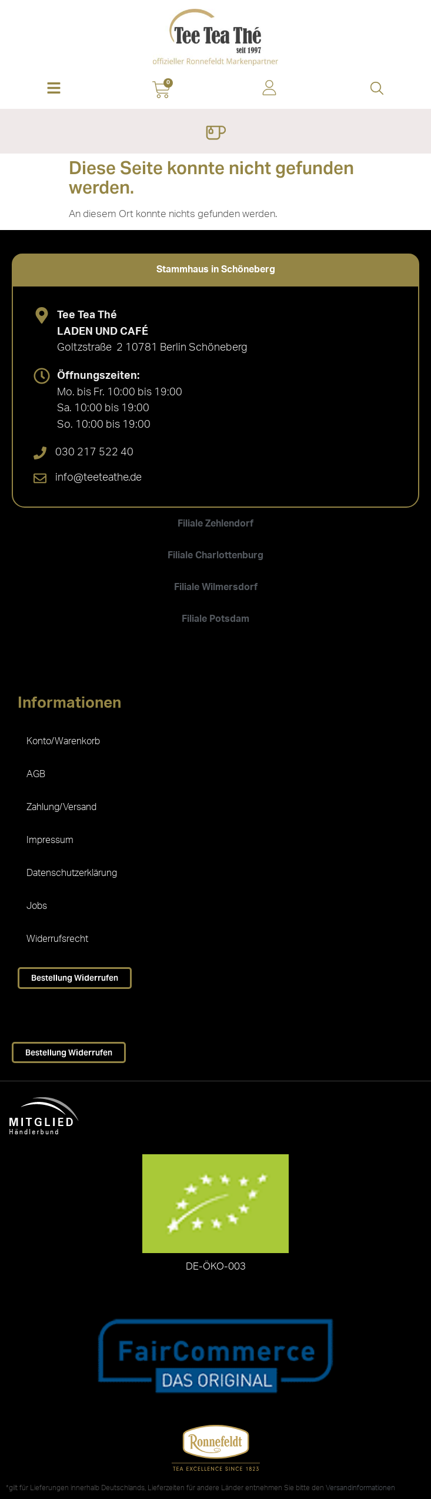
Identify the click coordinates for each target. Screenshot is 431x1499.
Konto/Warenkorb (63, 741)
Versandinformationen (360, 1487)
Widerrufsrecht (57, 939)
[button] (54, 89)
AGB (35, 774)
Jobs (36, 906)
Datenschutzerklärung (71, 873)
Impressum (49, 840)
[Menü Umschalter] (215, 134)
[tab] (215, 269)
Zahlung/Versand (61, 807)
